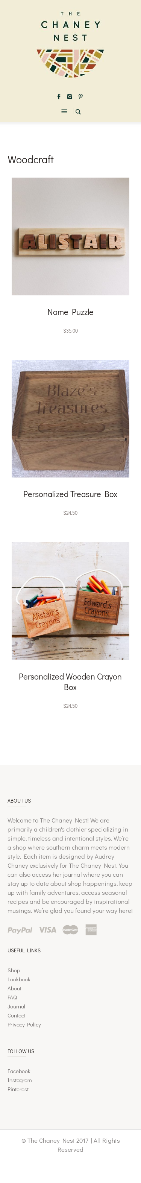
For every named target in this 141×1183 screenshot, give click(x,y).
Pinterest (18, 1089)
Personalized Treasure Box (70, 493)
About (14, 988)
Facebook (19, 1071)
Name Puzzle (70, 311)
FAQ (12, 997)
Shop (14, 970)
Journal (16, 1006)
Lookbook (19, 979)
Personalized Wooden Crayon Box (70, 681)
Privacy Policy (24, 1024)
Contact (17, 1015)
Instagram (20, 1080)
